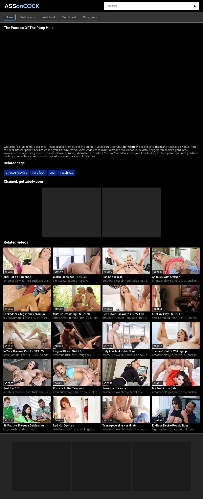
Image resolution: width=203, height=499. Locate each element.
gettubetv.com (31, 181)
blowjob (189, 429)
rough (32, 429)
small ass (59, 429)
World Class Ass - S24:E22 (70, 277)
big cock (78, 429)
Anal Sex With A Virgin (166, 277)
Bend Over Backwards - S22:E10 (123, 314)
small (56, 317)
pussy (61, 280)
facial (133, 392)
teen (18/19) (139, 317)
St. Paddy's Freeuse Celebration (24, 425)
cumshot (13, 429)
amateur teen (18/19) (27, 317)
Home (9, 17)
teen (75, 355)
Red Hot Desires (63, 425)
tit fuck (125, 317)
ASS (15, 6)
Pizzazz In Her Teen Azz (68, 388)
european (48, 317)
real (68, 280)
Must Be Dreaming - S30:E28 (71, 314)
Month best (69, 17)
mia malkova (80, 280)
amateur (107, 317)
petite (192, 317)
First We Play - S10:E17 (167, 314)
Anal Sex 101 (11, 388)
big (55, 280)
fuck (117, 317)
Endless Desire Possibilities (170, 425)
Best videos (27, 17)
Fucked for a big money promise (24, 314)
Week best (48, 17)
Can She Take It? (112, 277)
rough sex (66, 172)
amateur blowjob (16, 172)
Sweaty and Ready (114, 388)
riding (24, 429)
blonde (44, 355)
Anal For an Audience (17, 277)
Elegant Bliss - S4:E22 (67, 351)
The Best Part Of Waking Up (169, 351)
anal (52, 172)
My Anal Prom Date (164, 388)
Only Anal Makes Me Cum (118, 351)
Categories (90, 17)
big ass (7, 317)
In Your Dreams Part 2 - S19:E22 (23, 351)
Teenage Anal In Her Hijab (119, 425)
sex (140, 392)
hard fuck (38, 172)
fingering (89, 429)
